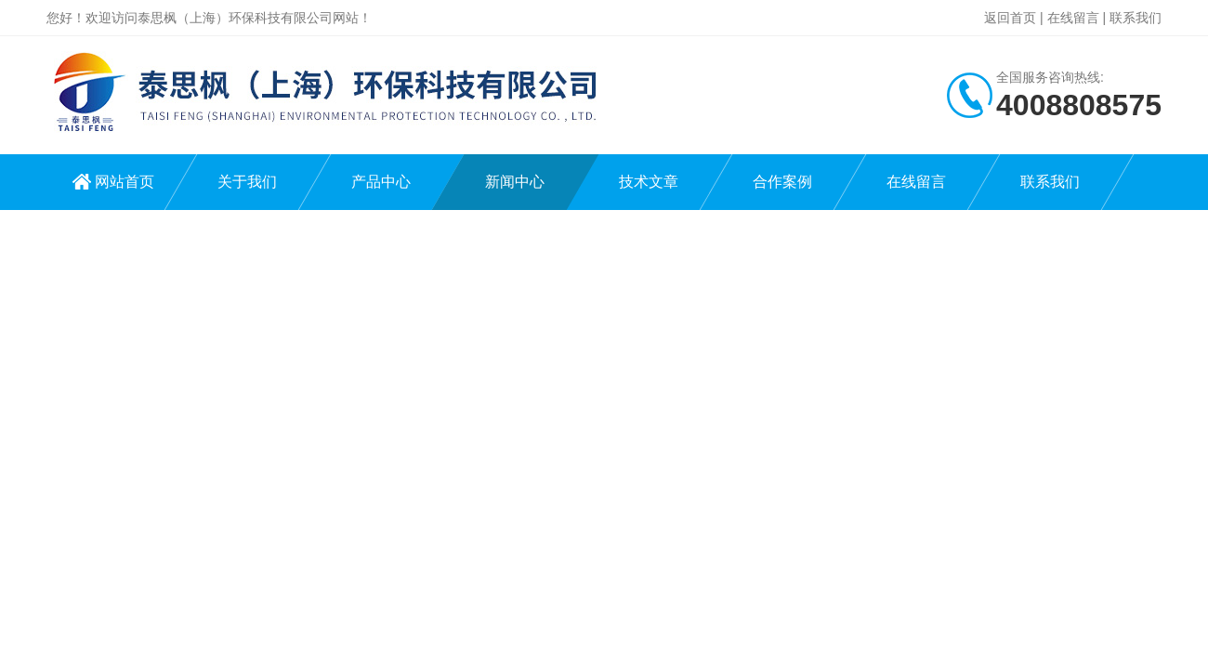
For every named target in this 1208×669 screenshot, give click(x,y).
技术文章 (648, 182)
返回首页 (1010, 17)
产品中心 (381, 182)
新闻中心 (515, 182)
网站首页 (124, 182)
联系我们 (1136, 17)
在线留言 (1073, 17)
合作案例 (782, 182)
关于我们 (247, 182)
